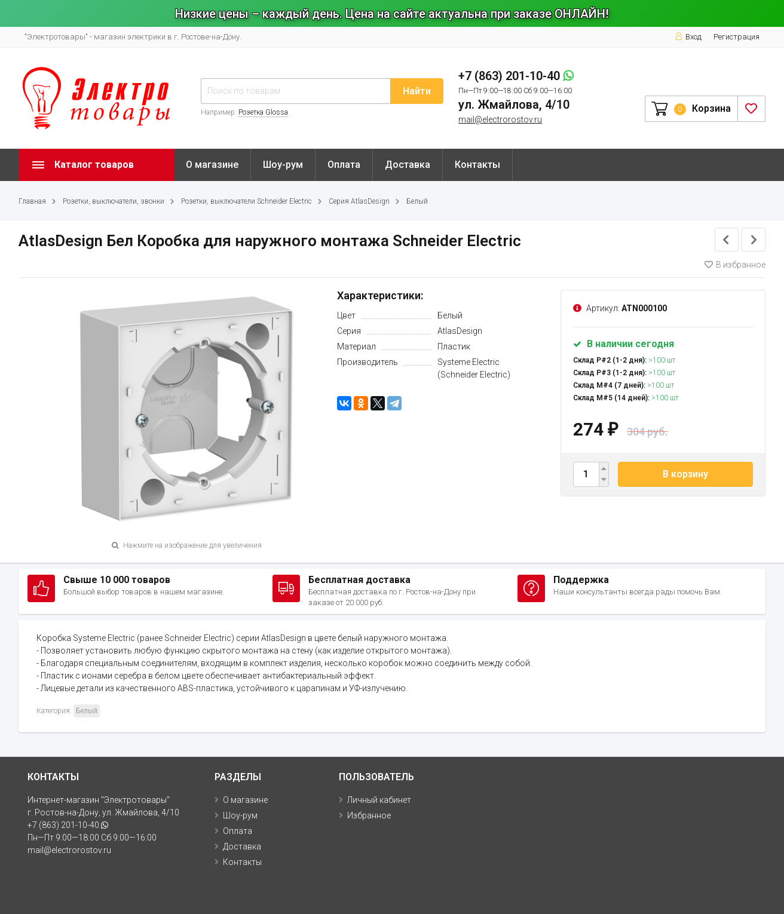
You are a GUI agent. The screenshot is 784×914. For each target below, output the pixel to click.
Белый (417, 201)
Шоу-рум (283, 164)
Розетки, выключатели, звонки (113, 201)
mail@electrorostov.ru (500, 119)
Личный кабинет (379, 800)
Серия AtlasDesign (359, 201)
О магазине (212, 164)
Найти (417, 91)
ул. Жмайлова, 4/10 (513, 104)
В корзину (685, 474)
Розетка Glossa (263, 112)
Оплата (343, 164)
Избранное (369, 815)
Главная (32, 201)
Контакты (477, 164)
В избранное (735, 264)
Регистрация (736, 36)
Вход (688, 36)
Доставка (407, 164)
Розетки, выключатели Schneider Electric (246, 201)
